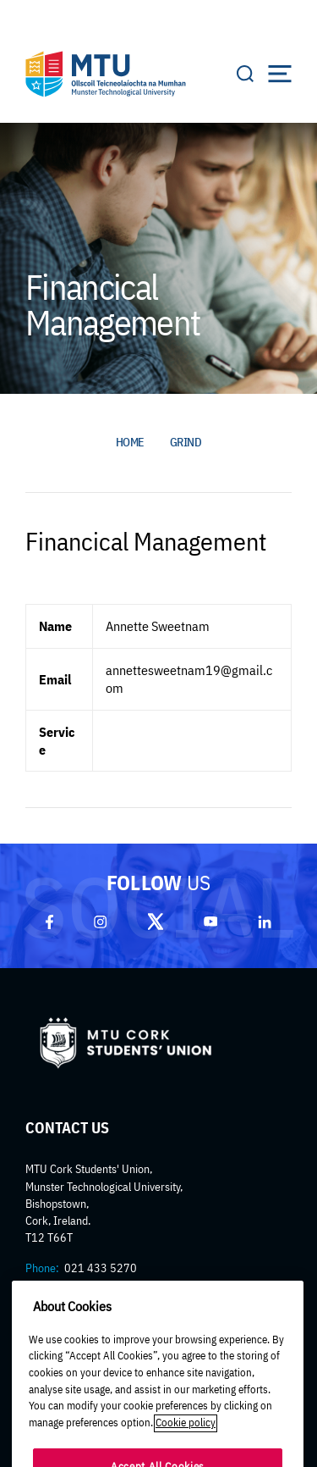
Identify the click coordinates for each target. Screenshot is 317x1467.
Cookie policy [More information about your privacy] (186, 1439)
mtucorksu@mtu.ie (105, 1285)
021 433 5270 (100, 1268)
